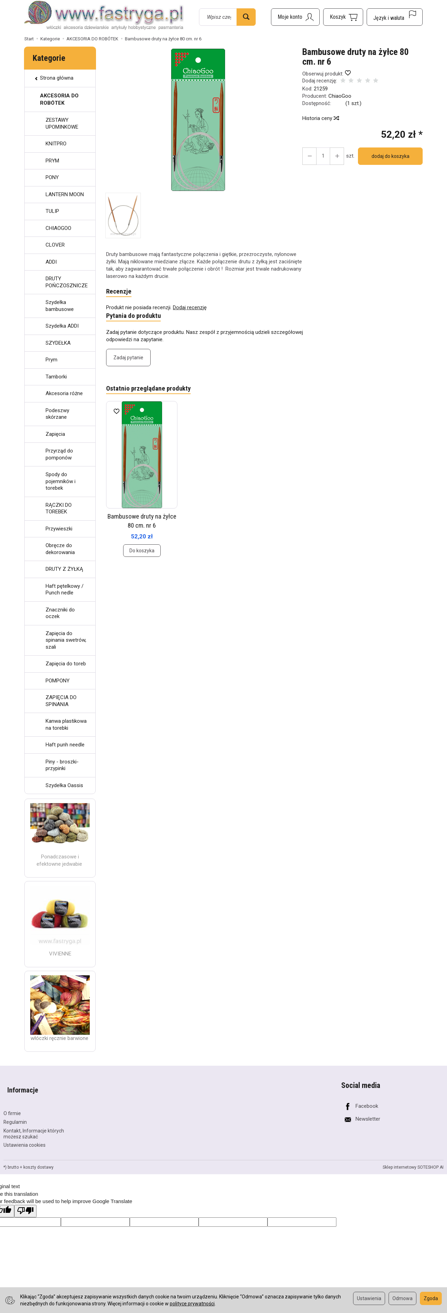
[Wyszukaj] (246, 17)
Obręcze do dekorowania (60, 548)
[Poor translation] (25, 1202)
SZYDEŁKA (58, 343)
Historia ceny (320, 118)
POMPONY (58, 681)
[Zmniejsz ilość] (333, 156)
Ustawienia (369, 1298)
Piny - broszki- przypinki (62, 765)
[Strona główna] (104, 16)
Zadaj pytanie (128, 359)
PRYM (52, 161)
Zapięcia (55, 434)
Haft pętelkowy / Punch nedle (64, 589)
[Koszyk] (343, 17)
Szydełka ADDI (62, 326)
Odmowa (402, 1298)
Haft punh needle (65, 745)
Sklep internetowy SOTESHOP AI (413, 1158)
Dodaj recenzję (190, 308)
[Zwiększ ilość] (308, 156)
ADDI (51, 262)
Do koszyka (141, 554)
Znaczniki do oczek (60, 613)
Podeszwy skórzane (57, 414)
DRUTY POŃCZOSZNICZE (67, 282)
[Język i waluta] (395, 17)
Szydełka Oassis (64, 785)
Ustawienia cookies (24, 1136)
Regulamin (15, 1113)
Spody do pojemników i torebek (60, 481)
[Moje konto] (295, 17)
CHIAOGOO (58, 228)
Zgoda (431, 1298)
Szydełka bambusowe (60, 305)
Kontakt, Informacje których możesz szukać (33, 1124)
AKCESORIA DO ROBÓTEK (59, 99)
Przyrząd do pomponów (59, 454)
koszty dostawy (38, 1158)
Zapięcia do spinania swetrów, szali (66, 640)
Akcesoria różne (64, 393)
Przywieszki (59, 529)
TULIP (52, 211)
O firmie (12, 1104)
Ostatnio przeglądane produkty (152, 391)
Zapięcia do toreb (66, 663)
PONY (52, 177)
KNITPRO (56, 144)
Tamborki (56, 377)
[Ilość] (321, 156)
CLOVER (55, 245)
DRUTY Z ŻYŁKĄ (64, 569)
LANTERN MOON (65, 194)
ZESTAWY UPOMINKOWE (62, 123)
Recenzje (119, 292)
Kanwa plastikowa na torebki (66, 724)
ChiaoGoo (339, 96)
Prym (51, 360)
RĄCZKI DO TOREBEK (59, 508)
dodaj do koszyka (388, 156)
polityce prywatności (192, 1303)
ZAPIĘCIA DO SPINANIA (61, 700)
